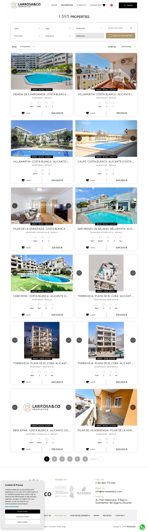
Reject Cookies (23, 522)
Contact (82, 5)
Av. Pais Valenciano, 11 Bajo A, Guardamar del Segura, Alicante (113, 501)
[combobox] (27, 28)
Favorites (97, 5)
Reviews (107, 515)
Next (68, 71)
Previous (13, 71)
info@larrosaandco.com (108, 491)
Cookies (52, 526)
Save (26, 113)
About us (46, 515)
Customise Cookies (22, 517)
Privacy (44, 526)
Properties (67, 5)
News (96, 515)
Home (54, 5)
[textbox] (27, 28)
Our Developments (80, 515)
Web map (61, 526)
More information (12, 506)
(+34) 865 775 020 (105, 483)
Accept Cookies (22, 511)
